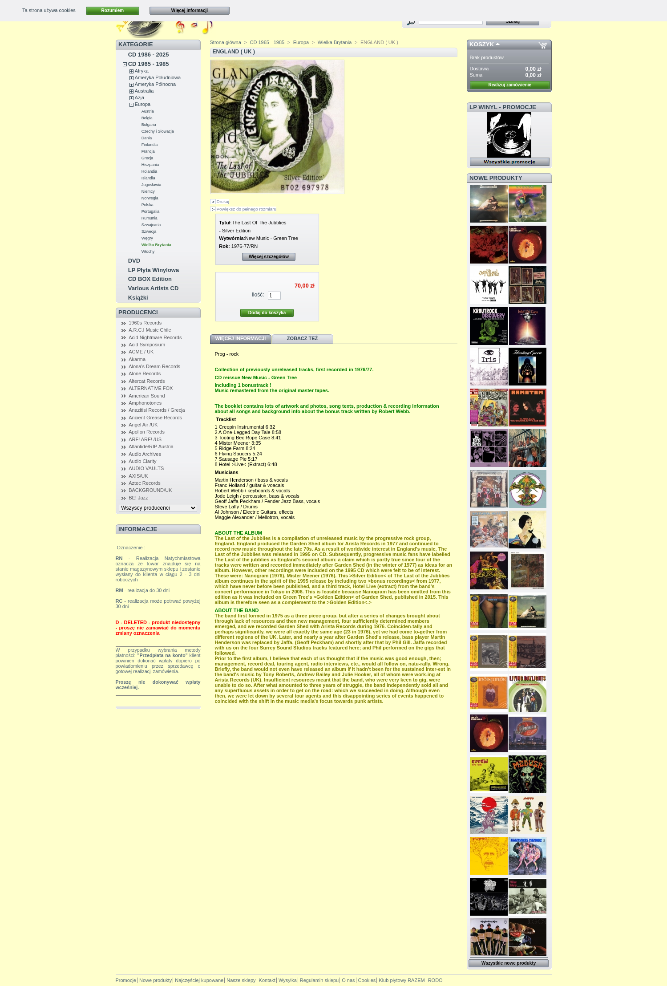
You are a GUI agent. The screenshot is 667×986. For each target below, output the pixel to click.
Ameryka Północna (155, 84)
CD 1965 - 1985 (148, 64)
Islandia (148, 178)
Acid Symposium (147, 344)
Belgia (147, 118)
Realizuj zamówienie (509, 84)
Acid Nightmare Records (155, 337)
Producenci (138, 312)
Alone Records (145, 373)
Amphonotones (145, 403)
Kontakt (267, 980)
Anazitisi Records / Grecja (157, 410)
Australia (144, 90)
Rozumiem (112, 10)
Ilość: (257, 295)
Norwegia (149, 198)
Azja (139, 97)
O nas (348, 980)
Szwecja (149, 231)
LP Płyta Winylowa (153, 270)
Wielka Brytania (156, 245)
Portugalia (150, 211)
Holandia (149, 171)
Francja (148, 151)
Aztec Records (145, 483)
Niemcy (148, 191)
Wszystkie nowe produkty (508, 963)
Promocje (126, 980)
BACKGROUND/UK (150, 490)
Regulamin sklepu (319, 980)
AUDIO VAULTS (146, 468)
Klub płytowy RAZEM (401, 980)
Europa (142, 104)
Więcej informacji (189, 10)
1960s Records (145, 322)
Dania (146, 138)
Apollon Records (147, 431)
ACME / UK (141, 351)
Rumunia (149, 218)
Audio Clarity (142, 461)
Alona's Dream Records (154, 366)
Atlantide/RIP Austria (151, 446)
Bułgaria (148, 124)
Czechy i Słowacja (157, 131)
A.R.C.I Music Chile (150, 330)
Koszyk (481, 44)
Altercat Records (147, 381)
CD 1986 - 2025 (148, 54)
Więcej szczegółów (269, 256)
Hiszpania (150, 164)
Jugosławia (151, 185)
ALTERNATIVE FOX (151, 388)
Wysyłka (288, 980)
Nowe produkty (495, 177)
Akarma (137, 359)
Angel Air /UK (143, 424)
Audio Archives (145, 454)
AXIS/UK (138, 476)
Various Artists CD (153, 288)
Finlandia (149, 144)
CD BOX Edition (150, 279)
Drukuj (223, 201)
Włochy (148, 251)
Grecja (147, 158)
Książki (138, 297)
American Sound (147, 395)
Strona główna (225, 42)
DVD (134, 260)
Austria (147, 111)
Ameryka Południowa (158, 77)
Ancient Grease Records (155, 417)
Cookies (367, 980)
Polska (147, 205)
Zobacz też (302, 338)
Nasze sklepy (240, 980)
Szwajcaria (151, 225)
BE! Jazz (138, 497)
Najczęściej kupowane (199, 980)
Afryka (142, 70)
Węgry (147, 238)
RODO (435, 980)
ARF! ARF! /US (145, 439)
